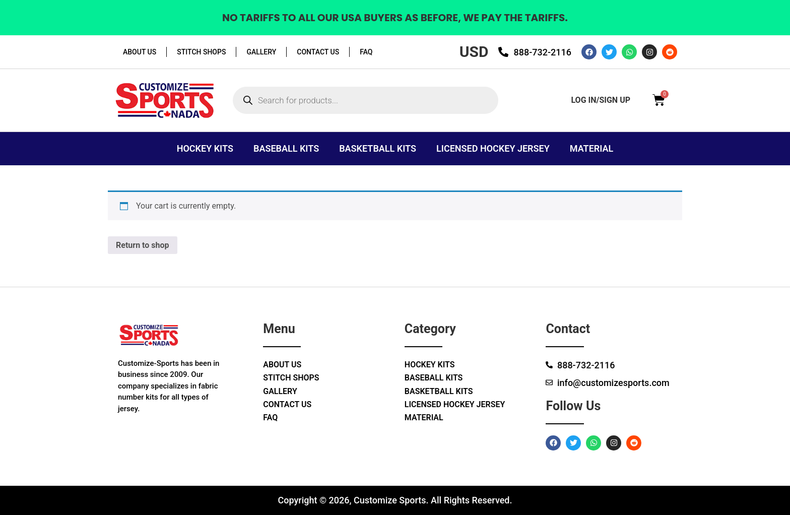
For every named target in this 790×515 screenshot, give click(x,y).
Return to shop (142, 245)
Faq (366, 52)
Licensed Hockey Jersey (493, 148)
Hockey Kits (205, 148)
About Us (139, 52)
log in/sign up (600, 100)
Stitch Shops (201, 52)
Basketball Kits (377, 148)
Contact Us (318, 52)
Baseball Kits (286, 148)
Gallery (261, 52)
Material (592, 148)
